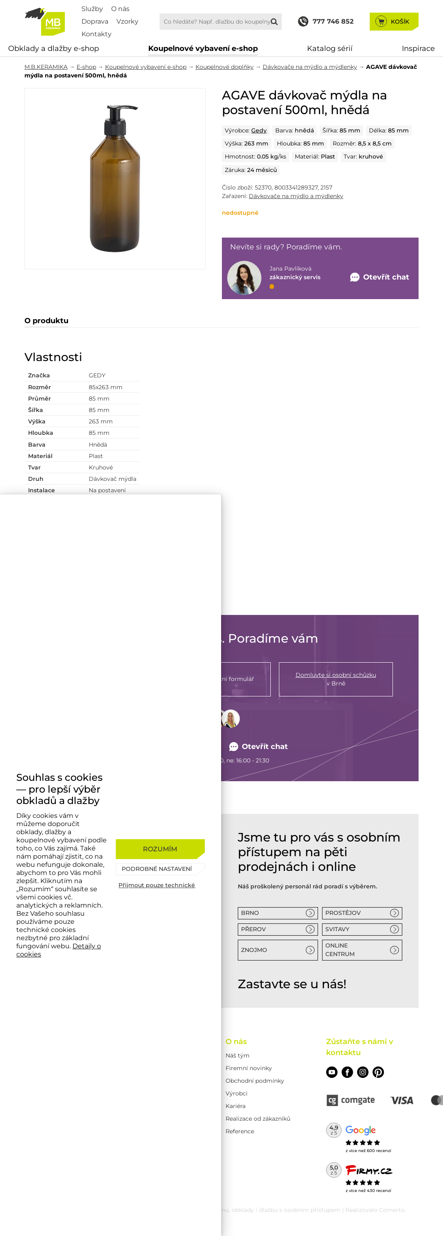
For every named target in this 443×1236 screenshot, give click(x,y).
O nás (120, 9)
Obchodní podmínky (255, 1080)
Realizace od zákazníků (258, 1118)
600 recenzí (379, 1150)
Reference (240, 1131)
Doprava (94, 21)
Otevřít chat (258, 746)
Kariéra (236, 1106)
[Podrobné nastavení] (160, 869)
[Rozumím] (160, 849)
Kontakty (96, 34)
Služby (92, 9)
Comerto (392, 1210)
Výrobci (237, 1093)
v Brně (336, 679)
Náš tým (238, 1055)
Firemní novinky (249, 1068)
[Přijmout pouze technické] (160, 885)
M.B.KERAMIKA (46, 67)
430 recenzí (379, 1190)
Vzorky (127, 21)
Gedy (259, 130)
